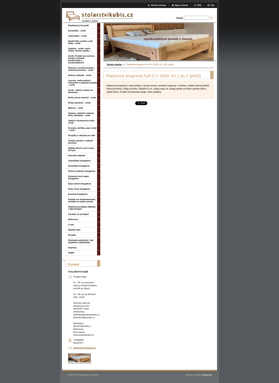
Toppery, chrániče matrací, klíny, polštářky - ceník (81, 114)
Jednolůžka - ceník (77, 36)
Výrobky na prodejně (78, 214)
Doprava (72, 247)
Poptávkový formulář (78, 25)
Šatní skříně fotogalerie (79, 184)
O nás (71, 224)
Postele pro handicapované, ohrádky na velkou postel (82, 200)
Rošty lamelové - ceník (79, 103)
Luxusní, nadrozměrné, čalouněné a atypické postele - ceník (82, 82)
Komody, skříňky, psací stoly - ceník (82, 129)
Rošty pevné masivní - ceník (82, 97)
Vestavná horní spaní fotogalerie (78, 177)
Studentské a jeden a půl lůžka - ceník (80, 42)
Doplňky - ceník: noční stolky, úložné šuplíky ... (80, 49)
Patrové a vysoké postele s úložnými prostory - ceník (81, 69)
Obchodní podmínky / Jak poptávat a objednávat (80, 241)
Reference (73, 219)
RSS (199, 5)
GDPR (71, 253)
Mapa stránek (181, 5)
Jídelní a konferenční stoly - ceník (81, 121)
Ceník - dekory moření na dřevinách (80, 91)
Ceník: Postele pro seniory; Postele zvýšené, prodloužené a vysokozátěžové (81, 59)
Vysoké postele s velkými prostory (80, 141)
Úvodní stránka (114, 64)
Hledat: (179, 18)
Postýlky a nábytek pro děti (81, 135)
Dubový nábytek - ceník (79, 75)
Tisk (212, 5)
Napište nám (74, 230)
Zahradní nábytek (76, 155)
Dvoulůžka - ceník (77, 31)
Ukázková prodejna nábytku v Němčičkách (82, 208)
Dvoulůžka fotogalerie (79, 166)
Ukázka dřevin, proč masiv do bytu (81, 149)
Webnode (207, 375)
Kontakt (72, 235)
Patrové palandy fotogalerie (81, 171)
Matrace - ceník (75, 108)
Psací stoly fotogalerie (79, 189)
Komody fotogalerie (78, 194)
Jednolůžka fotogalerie (79, 161)
